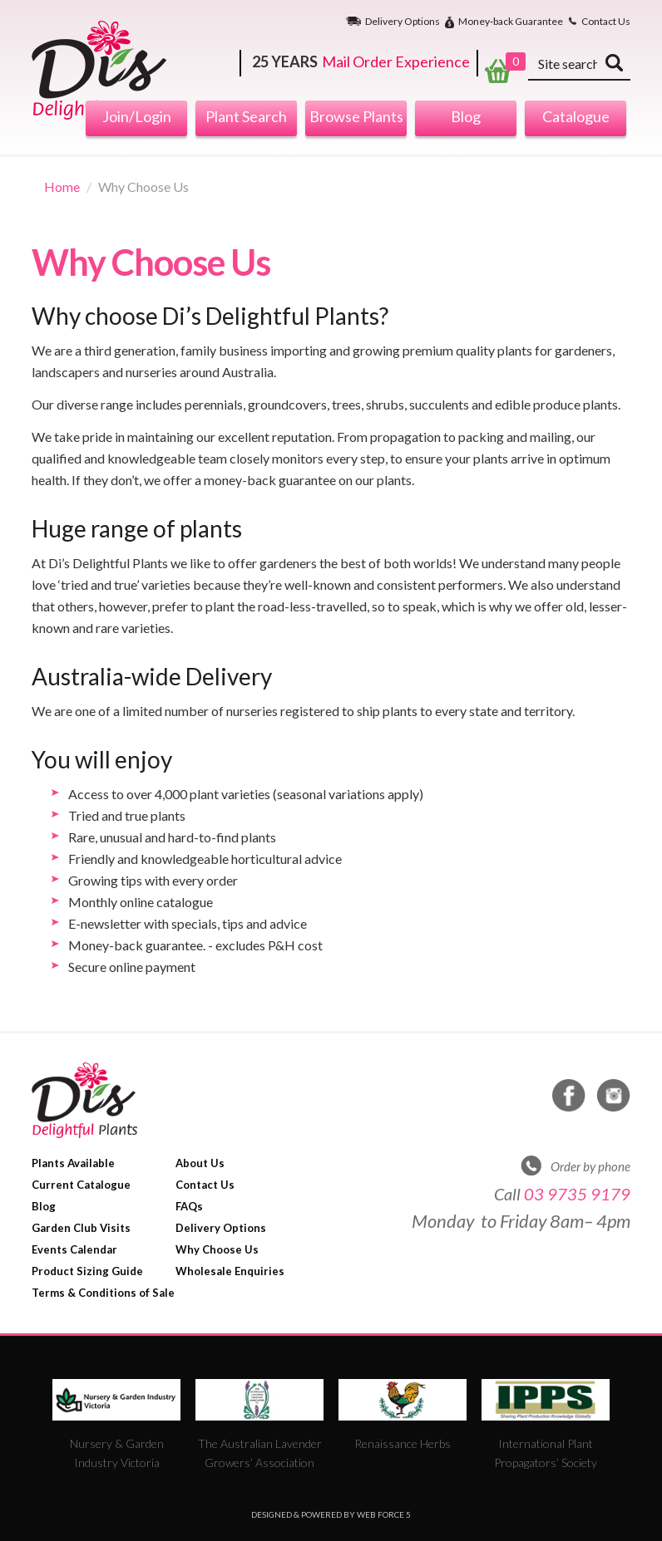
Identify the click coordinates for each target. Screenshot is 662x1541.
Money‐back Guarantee (510, 22)
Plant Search (246, 116)
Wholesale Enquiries (229, 1271)
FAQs (189, 1206)
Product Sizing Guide (87, 1271)
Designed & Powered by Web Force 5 (331, 1514)
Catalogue (576, 116)
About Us (200, 1163)
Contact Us (605, 22)
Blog (466, 116)
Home (62, 186)
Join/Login (136, 116)
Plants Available (73, 1163)
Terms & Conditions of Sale (103, 1292)
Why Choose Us (217, 1249)
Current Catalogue (81, 1184)
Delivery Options (402, 22)
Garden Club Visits (81, 1227)
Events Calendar (74, 1249)
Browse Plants (356, 116)
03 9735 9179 (577, 1194)
